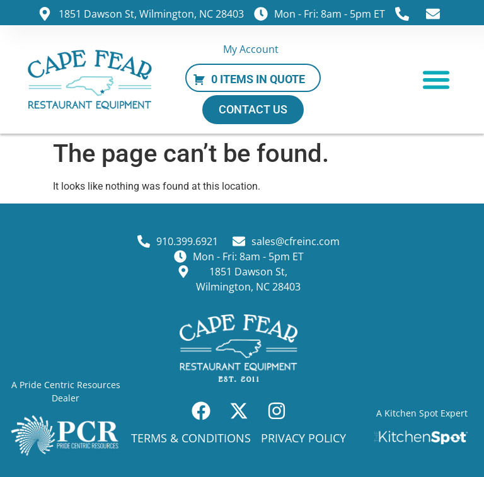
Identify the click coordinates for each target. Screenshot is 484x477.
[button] (436, 79)
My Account (251, 49)
